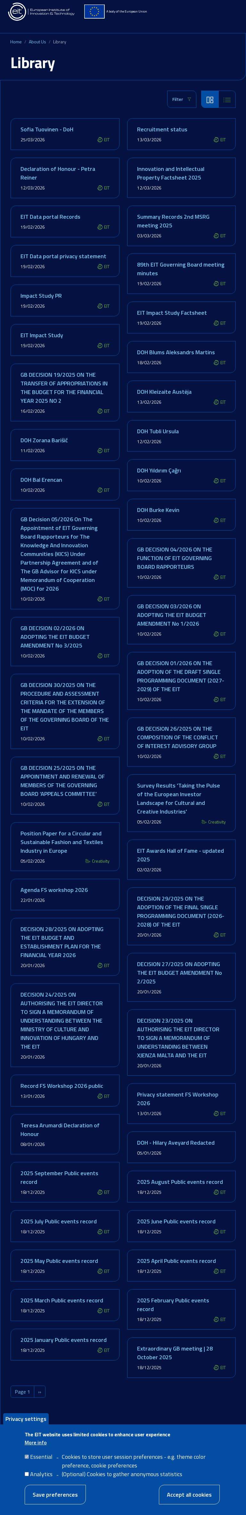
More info (36, 1442)
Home (16, 41)
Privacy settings (25, 1418)
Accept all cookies (189, 1494)
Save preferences (55, 1494)
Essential (41, 1456)
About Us (37, 41)
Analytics (41, 1474)
